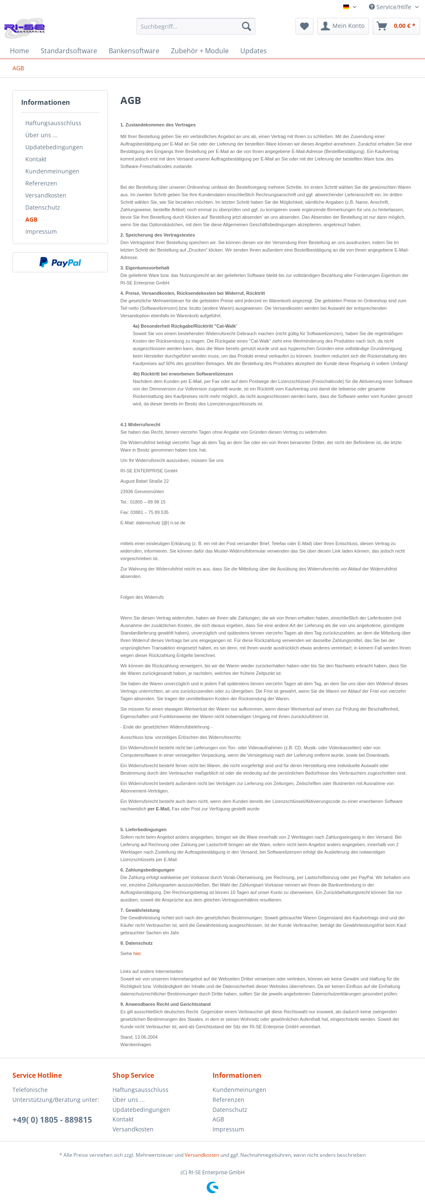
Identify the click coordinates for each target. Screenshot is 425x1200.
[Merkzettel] (304, 26)
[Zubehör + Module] (199, 51)
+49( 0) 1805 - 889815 (52, 1119)
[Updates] (253, 51)
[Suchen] (246, 26)
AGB (31, 219)
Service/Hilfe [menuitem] (391, 7)
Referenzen (41, 183)
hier (137, 953)
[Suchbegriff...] (196, 26)
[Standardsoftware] (69, 51)
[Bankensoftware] (134, 51)
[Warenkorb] (396, 26)
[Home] (19, 51)
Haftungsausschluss (53, 123)
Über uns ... (41, 135)
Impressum (41, 231)
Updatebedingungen (54, 147)
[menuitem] (196, 30)
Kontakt (35, 159)
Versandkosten (45, 195)
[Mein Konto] (343, 26)
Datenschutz (42, 207)
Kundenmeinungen (52, 171)
